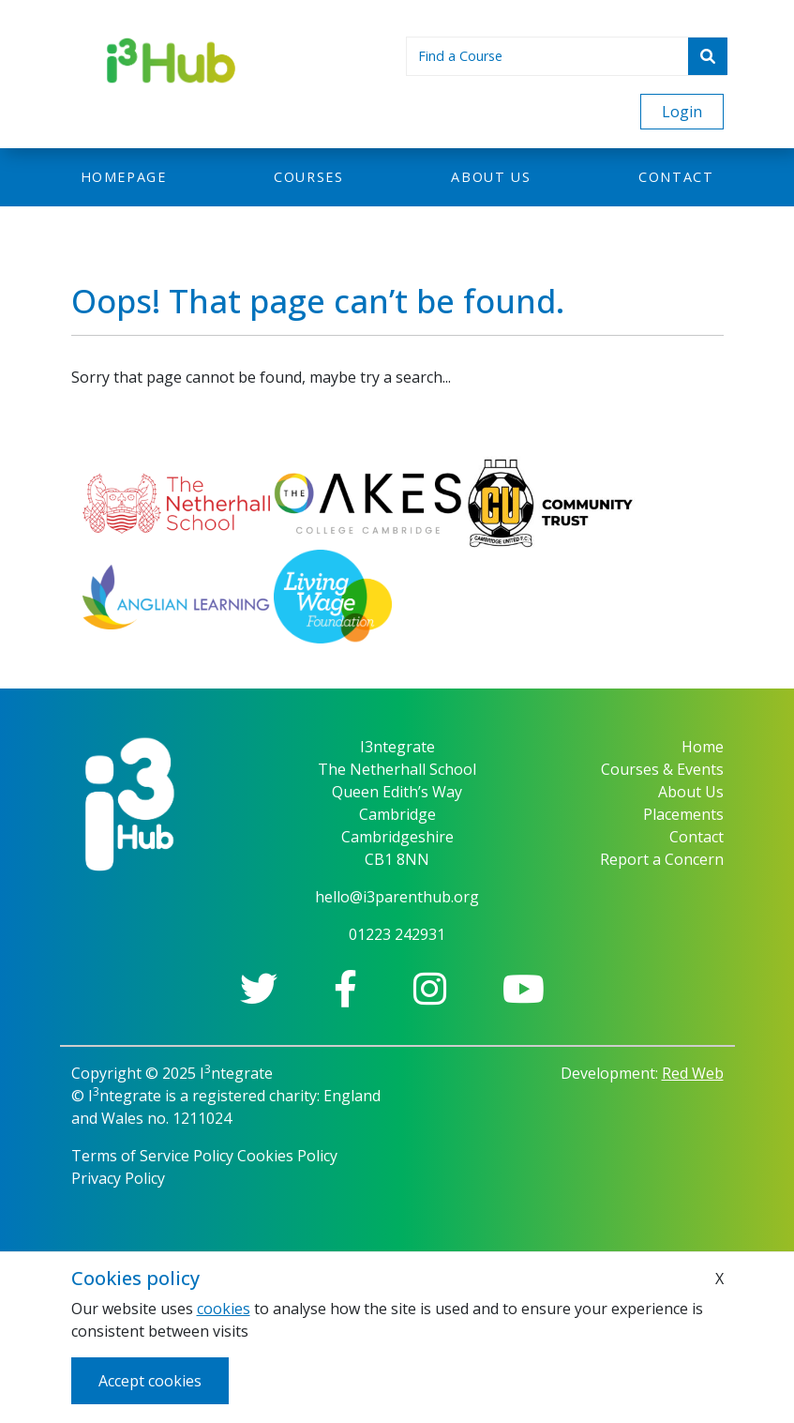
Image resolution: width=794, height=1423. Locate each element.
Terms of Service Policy (152, 1155)
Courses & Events (662, 769)
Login (682, 111)
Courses (308, 177)
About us (491, 177)
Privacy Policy (118, 1178)
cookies (223, 1308)
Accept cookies (150, 1380)
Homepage (124, 177)
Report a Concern (662, 859)
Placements (683, 814)
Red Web (693, 1073)
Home (703, 746)
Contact (675, 177)
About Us (691, 791)
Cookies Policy (287, 1155)
